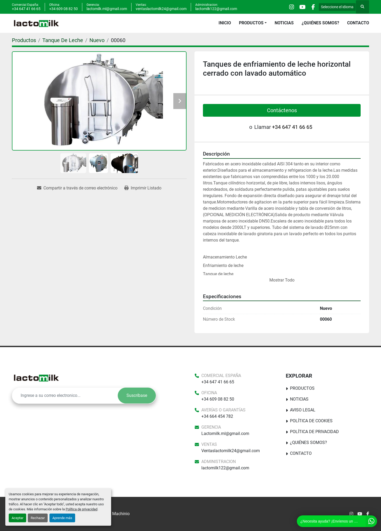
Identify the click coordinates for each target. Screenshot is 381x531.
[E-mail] (65, 395)
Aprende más (62, 518)
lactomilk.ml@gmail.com (107, 9)
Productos (251, 22)
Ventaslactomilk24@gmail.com (230, 450)
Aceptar (17, 518)
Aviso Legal (302, 409)
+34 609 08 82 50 (63, 9)
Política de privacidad (81, 509)
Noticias (284, 22)
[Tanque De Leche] (62, 40)
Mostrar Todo (281, 280)
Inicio (225, 22)
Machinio (121, 513)
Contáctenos (282, 110)
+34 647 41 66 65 (26, 9)
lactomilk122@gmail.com (216, 9)
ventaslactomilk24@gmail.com (161, 9)
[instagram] (285, 6)
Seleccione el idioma (337, 7)
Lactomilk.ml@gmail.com (225, 433)
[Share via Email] (77, 188)
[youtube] (298, 6)
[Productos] (24, 40)
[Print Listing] (143, 188)
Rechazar (38, 518)
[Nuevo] (97, 40)
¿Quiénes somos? (320, 22)
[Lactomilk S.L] (36, 378)
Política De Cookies (311, 420)
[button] (253, 23)
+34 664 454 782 (217, 416)
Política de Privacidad (314, 431)
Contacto (358, 22)
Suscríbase (136, 395)
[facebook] (312, 6)
